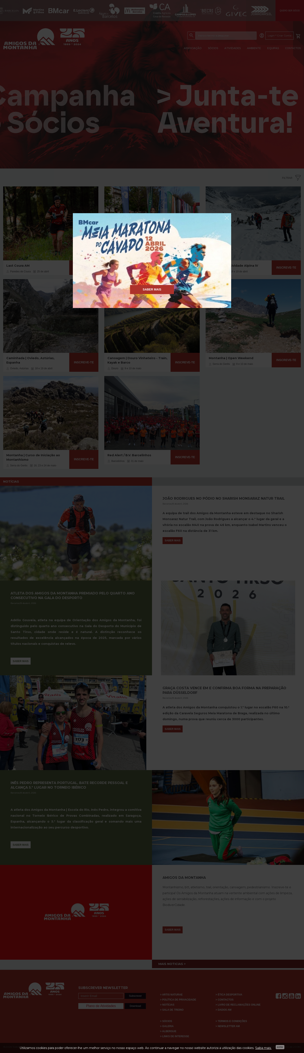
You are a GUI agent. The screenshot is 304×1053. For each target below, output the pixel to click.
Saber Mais (152, 289)
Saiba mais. (263, 1048)
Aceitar (280, 1047)
